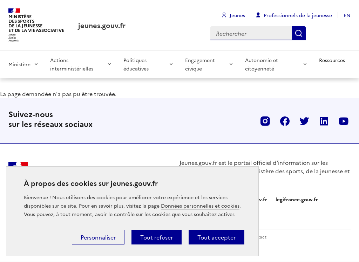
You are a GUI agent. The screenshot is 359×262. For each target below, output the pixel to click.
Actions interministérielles (71, 64)
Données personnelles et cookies (200, 205)
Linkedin (324, 121)
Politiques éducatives (136, 64)
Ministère (19, 64)
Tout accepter (216, 237)
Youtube (343, 121)
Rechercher (299, 33)
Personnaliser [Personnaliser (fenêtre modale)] (98, 237)
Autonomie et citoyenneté (261, 64)
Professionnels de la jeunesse (298, 15)
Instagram (265, 121)
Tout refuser (156, 237)
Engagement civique (200, 64)
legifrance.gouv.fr (297, 199)
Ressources (332, 59)
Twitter (304, 121)
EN (347, 15)
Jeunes (237, 15)
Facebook (284, 121)
